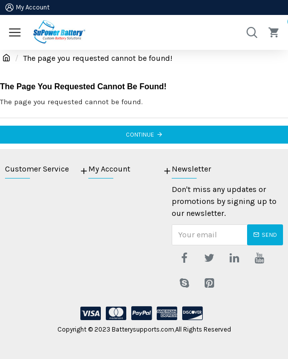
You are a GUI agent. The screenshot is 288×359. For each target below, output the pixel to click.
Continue (140, 134)
